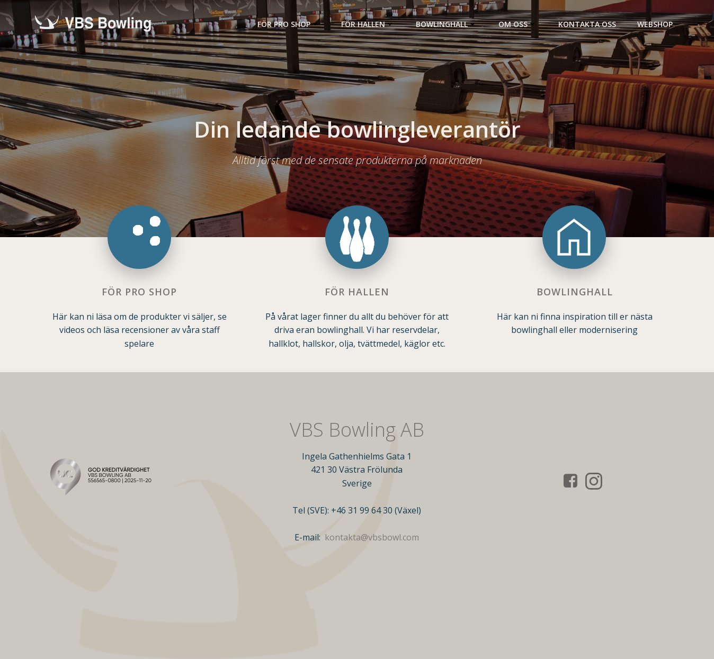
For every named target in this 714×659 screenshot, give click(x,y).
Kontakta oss (587, 24)
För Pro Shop (288, 24)
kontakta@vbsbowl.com (372, 537)
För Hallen (368, 24)
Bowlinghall (446, 24)
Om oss (517, 24)
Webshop (655, 24)
